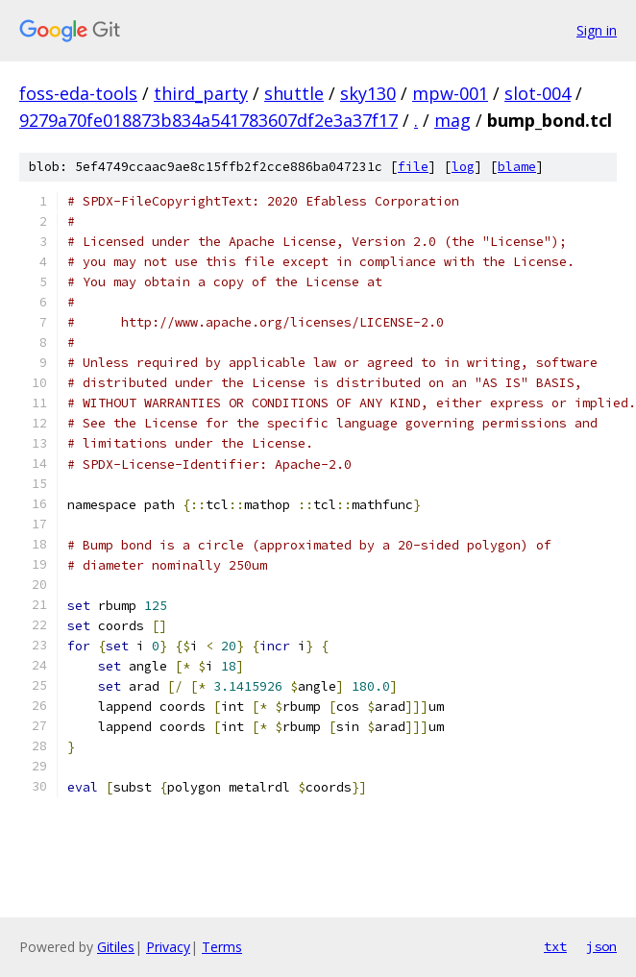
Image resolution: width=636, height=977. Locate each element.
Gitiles (116, 947)
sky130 (368, 93)
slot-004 (537, 93)
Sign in (596, 30)
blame (517, 167)
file (413, 167)
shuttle (294, 93)
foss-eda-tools (78, 93)
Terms (222, 947)
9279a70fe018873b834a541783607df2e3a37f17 (208, 120)
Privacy (168, 947)
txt (555, 946)
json (601, 946)
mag (452, 120)
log (463, 167)
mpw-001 (450, 93)
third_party (201, 93)
